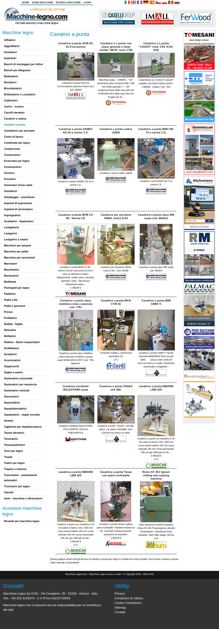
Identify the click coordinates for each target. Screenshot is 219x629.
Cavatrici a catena (15, 118)
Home (25, 2)
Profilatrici (10, 318)
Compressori (12, 148)
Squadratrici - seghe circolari (22, 414)
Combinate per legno (17, 142)
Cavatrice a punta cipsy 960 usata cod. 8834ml (156, 216)
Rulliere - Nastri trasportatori (22, 342)
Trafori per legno (14, 463)
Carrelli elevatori (14, 112)
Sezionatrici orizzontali (18, 378)
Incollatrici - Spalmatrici (19, 221)
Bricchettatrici (13, 88)
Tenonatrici (11, 438)
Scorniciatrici (12, 360)
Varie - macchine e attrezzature (23, 498)
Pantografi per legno (17, 287)
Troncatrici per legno (17, 486)
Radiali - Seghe (13, 324)
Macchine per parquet (17, 245)
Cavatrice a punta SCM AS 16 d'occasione (75, 45)
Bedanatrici (11, 76)
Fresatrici (10, 179)
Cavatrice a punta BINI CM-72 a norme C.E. (156, 131)
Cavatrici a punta (14, 124)
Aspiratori (10, 58)
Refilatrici (10, 336)
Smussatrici (11, 396)
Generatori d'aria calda (18, 185)
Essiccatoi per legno (17, 161)
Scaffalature (11, 348)
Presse (8, 312)
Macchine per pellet (16, 251)
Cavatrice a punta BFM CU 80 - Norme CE (75, 216)
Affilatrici (9, 40)
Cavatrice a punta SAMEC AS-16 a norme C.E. (76, 131)
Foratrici (9, 173)
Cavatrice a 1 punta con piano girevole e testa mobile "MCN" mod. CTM (115, 47)
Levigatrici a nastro (16, 239)
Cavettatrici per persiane (19, 130)
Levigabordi (11, 227)
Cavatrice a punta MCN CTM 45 (116, 302)
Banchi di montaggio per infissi (23, 64)
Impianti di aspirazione (18, 203)
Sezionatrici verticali (16, 390)
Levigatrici (10, 233)
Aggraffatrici (12, 46)
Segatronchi (11, 366)
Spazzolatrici (12, 402)
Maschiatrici (11, 269)
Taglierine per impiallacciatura (23, 426)
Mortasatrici (11, 275)
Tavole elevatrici (14, 432)
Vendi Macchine (42, 2)
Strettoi (8, 420)
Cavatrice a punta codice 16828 (115, 131)
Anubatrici (10, 52)
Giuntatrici (10, 191)
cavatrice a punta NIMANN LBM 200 (156, 388)
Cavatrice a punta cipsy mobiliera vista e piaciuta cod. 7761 (75, 304)
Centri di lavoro (13, 136)
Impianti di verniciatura (18, 209)
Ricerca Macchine (68, 2)
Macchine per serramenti (19, 257)
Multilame (10, 281)
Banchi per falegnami (17, 70)
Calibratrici (11, 100)
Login (87, 2)
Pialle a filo (11, 299)
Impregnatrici (12, 215)
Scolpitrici (10, 354)
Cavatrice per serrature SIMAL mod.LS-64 (116, 216)
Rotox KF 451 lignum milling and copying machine (156, 475)
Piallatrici (10, 293)
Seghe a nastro (13, 372)
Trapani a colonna (15, 469)
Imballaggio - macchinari (19, 197)
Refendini (10, 330)
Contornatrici (12, 154)
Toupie (8, 457)
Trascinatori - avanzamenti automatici (20, 478)
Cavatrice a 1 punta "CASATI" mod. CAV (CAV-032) (156, 47)
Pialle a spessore (14, 306)
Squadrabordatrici (15, 408)
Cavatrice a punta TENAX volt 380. (115, 388)
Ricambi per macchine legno (22, 521)
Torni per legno (13, 451)
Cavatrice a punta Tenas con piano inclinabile (116, 473)
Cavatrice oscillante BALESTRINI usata (76, 388)
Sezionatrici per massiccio (20, 384)
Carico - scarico (14, 106)
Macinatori (10, 263)
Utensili (9, 492)
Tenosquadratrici (14, 445)
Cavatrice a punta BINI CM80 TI (156, 302)
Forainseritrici (13, 167)
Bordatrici (10, 82)
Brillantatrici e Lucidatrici (19, 94)
